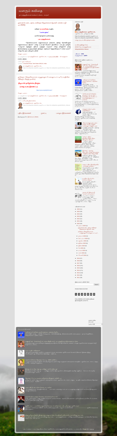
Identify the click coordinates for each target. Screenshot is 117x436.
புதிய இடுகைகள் (24, 113)
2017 (78, 263)
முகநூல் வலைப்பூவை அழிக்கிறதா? (88, 109)
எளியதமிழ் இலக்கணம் (29, 100)
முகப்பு (43, 113)
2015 (78, 268)
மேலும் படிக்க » (22, 54)
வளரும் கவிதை (30, 11)
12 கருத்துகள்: (64, 56)
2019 (78, 258)
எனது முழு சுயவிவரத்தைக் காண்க (85, 40)
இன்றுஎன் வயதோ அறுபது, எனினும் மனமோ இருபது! (41, 369)
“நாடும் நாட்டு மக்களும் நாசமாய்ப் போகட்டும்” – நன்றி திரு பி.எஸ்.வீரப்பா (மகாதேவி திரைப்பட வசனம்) (89, 96)
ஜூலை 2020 (82, 243)
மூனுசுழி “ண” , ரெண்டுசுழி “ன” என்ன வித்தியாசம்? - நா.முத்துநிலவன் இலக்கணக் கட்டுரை (90, 67)
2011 (78, 277)
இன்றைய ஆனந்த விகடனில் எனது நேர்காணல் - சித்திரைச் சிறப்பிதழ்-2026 (90, 152)
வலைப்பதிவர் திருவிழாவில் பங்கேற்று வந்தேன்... (90, 165)
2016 (78, 265)
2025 (78, 211)
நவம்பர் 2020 (82, 236)
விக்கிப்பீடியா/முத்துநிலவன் (83, 47)
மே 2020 (81, 248)
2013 (78, 272)
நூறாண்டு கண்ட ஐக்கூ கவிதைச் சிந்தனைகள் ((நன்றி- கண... (87, 228)
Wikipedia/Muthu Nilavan (82, 49)
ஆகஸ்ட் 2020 (82, 241)
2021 (78, 221)
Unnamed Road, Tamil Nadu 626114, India (35, 63)
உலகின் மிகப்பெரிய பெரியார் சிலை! (88, 179)
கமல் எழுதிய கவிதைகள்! (32, 350)
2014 (78, 270)
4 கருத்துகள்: (63, 95)
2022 (78, 218)
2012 (78, 275)
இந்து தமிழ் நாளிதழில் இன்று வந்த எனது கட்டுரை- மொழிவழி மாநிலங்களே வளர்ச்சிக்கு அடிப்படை (54, 415)
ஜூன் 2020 (81, 245)
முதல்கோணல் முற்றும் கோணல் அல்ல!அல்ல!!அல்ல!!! (41, 396)
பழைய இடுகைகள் (63, 113)
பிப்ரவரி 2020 (82, 255)
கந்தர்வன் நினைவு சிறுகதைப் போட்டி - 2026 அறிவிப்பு (41, 360)
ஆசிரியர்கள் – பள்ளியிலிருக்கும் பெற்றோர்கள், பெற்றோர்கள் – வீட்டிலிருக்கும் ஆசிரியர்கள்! (52, 406)
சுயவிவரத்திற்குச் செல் (81, 45)
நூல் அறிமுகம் (26, 61)
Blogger (85, 429)
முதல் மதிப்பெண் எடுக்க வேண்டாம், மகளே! (38, 387)
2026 (78, 209)
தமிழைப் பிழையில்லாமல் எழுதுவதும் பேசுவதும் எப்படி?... (88, 232)
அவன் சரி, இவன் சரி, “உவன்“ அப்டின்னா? (88, 193)
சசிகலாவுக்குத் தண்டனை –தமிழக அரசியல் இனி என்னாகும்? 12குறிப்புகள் (90, 124)
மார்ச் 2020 (81, 253)
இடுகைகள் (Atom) (33, 117)
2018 (78, 260)
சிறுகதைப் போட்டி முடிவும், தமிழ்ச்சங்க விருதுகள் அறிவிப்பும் (43, 378)
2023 (78, 216)
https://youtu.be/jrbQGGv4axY (44, 90)
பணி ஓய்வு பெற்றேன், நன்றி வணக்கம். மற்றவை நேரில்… (89, 81)
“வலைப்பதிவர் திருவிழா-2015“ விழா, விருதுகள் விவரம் (88, 138)
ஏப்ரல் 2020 (81, 250)
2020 (78, 223)
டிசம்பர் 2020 (82, 225)
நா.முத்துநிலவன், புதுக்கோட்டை (86, 32)
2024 (78, 214)
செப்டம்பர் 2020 (83, 238)
